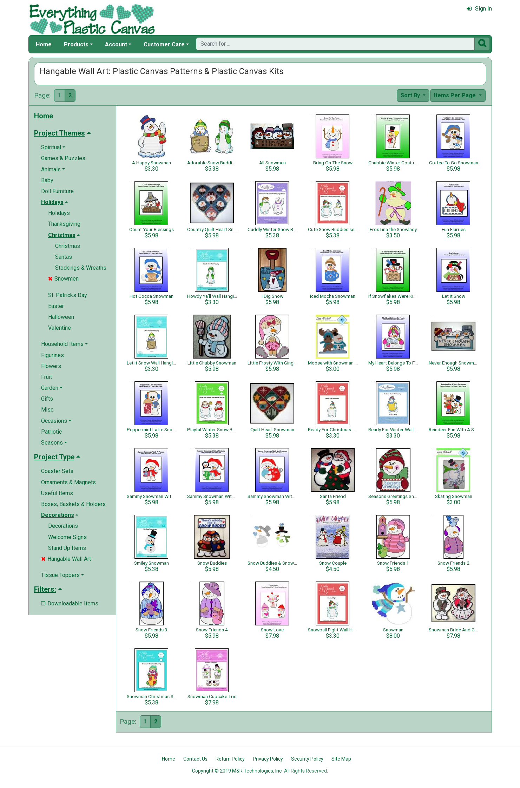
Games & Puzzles (63, 158)
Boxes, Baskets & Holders (73, 504)
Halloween (61, 317)
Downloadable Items (69, 603)
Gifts (47, 398)
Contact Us (195, 759)
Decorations (63, 526)
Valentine (59, 327)
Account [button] (116, 44)
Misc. (47, 409)
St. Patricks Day (67, 295)
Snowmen (63, 278)
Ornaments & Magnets (68, 482)
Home (44, 44)
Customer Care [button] (164, 44)
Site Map (341, 759)
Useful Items (57, 493)
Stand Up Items (67, 548)
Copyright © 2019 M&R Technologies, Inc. (237, 771)
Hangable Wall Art (66, 559)
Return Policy (230, 759)
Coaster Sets (57, 471)
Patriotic (51, 431)
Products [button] (76, 44)
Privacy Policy (268, 759)
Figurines (52, 355)
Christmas (67, 246)
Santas (63, 257)
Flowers (51, 366)
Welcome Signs (67, 537)
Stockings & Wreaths (80, 267)
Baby (47, 180)
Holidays (59, 213)
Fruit (46, 377)
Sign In (479, 8)
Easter (56, 306)
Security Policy (307, 759)
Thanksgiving (64, 224)
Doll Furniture (57, 191)
